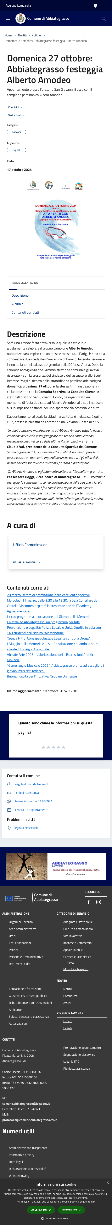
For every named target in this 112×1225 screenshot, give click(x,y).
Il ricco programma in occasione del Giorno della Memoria (48, 616)
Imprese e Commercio (77, 942)
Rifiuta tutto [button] (71, 1209)
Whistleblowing (19, 1175)
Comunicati (70, 995)
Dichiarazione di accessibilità (27, 1168)
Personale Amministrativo (26, 956)
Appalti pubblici (73, 949)
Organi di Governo (21, 921)
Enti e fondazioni (20, 942)
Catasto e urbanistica (77, 956)
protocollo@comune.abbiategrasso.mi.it (29, 1119)
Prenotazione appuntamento (82, 1047)
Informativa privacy (21, 1154)
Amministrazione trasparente (28, 1147)
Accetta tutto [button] (41, 1209)
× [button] (107, 1182)
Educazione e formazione (25, 988)
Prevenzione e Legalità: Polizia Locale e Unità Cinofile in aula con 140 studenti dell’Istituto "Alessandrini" (54, 630)
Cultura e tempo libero (78, 928)
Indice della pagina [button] (25, 283)
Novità (22, 35)
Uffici (12, 935)
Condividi (16, 107)
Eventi (67, 1028)
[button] (56, 1218)
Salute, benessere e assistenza (29, 1016)
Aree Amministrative (22, 928)
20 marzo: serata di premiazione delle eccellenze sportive (48, 594)
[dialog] (56, 1202)
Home (8, 35)
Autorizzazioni (18, 1023)
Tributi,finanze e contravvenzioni (30, 1002)
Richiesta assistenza (76, 1068)
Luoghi (67, 1021)
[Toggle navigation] (7, 18)
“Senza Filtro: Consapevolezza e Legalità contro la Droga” (48, 638)
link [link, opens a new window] (93, 1201)
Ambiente (15, 1009)
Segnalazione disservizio (79, 1054)
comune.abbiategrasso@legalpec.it (26, 1103)
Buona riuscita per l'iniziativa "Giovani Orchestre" (42, 676)
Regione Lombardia (18, 5)
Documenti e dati (20, 963)
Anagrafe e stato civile (78, 921)
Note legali (16, 1161)
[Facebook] (88, 902)
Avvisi (67, 1002)
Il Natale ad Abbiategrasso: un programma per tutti (43, 622)
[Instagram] (99, 902)
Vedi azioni (17, 115)
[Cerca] (104, 18)
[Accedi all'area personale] (95, 5)
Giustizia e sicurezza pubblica (28, 995)
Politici (13, 949)
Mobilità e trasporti (75, 969)
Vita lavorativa (72, 935)
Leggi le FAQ (71, 1061)
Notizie (36, 35)
